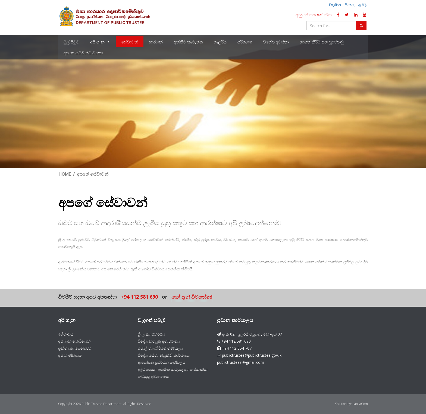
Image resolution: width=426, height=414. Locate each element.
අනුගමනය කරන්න (314, 15)
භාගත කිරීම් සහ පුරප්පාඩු (322, 42)
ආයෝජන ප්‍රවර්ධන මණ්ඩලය (161, 362)
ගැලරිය (220, 42)
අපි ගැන (100, 42)
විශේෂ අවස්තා (276, 42)
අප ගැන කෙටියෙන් (74, 340)
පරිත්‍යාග (244, 42)
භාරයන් (156, 42)
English (335, 4)
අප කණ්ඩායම (70, 355)
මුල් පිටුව (71, 42)
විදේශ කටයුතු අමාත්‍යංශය (159, 340)
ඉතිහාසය (65, 333)
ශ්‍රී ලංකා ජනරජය (151, 333)
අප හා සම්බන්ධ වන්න (83, 53)
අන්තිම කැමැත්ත (188, 42)
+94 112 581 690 (139, 297)
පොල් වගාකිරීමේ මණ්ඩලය (160, 347)
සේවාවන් (129, 42)
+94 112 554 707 (237, 347)
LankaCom (360, 403)
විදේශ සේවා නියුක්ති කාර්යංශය (164, 355)
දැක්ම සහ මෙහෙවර (74, 347)
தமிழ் (362, 4)
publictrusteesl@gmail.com (240, 362)
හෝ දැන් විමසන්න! (191, 297)
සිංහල (350, 4)
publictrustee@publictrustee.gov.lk (251, 355)
